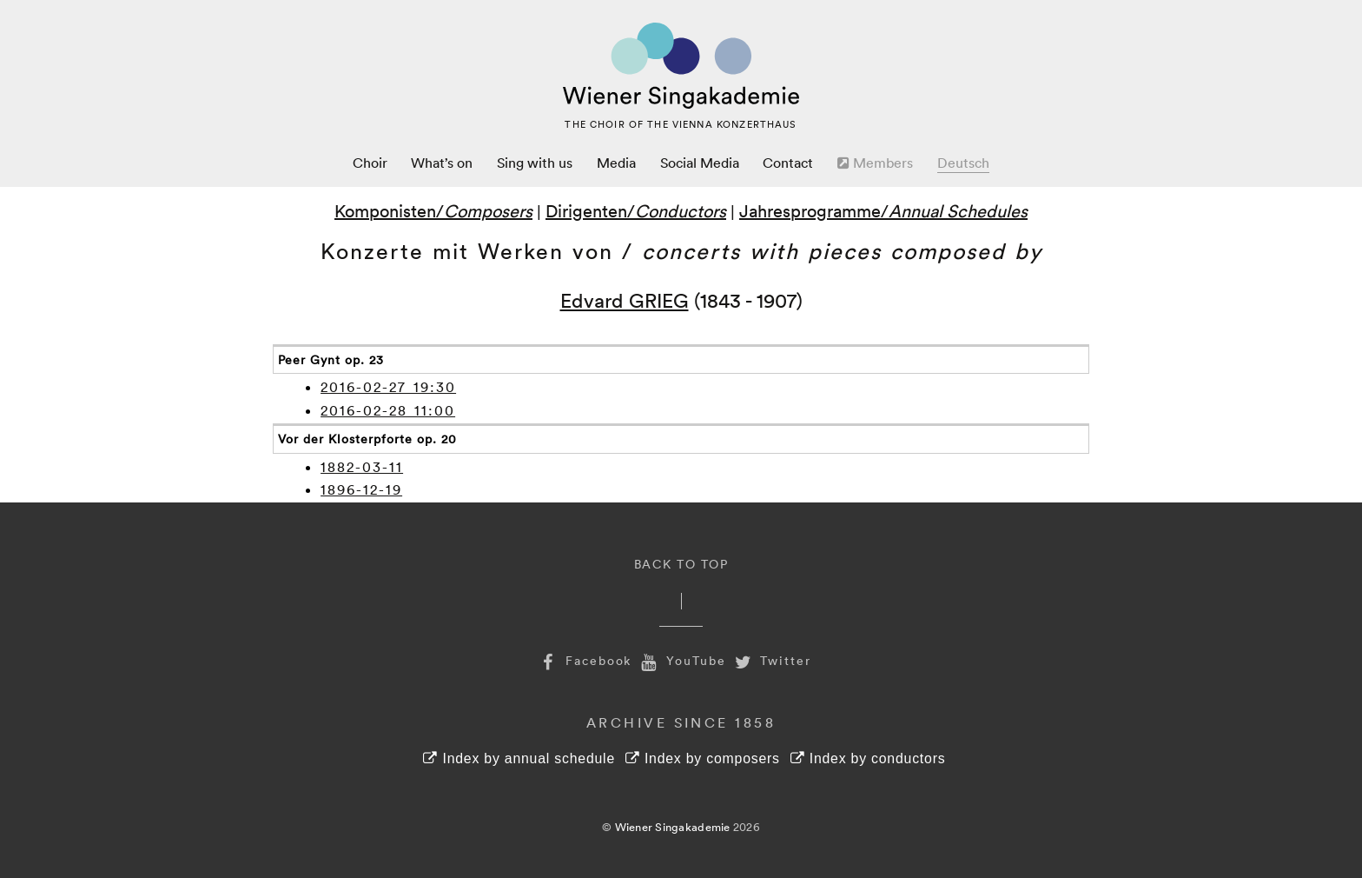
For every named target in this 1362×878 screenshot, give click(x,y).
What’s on (442, 162)
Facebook (583, 660)
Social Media (699, 162)
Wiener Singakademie (673, 827)
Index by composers (702, 758)
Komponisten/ (433, 210)
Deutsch (963, 162)
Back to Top (681, 563)
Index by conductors (868, 758)
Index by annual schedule (519, 758)
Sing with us (534, 162)
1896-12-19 (361, 489)
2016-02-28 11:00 (388, 410)
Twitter (771, 660)
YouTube (681, 660)
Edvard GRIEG (624, 299)
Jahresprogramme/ (883, 210)
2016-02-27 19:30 (388, 387)
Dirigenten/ (635, 210)
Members (875, 162)
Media (616, 162)
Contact (788, 162)
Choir (370, 162)
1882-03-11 (362, 467)
